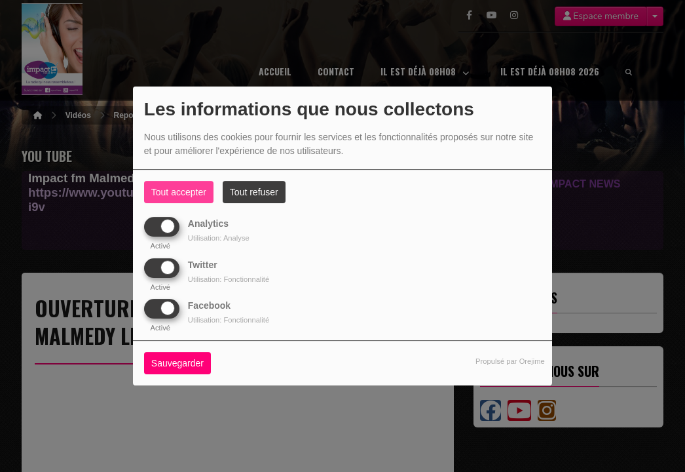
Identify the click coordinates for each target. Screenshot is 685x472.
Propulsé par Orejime (510, 361)
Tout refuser (254, 192)
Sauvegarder (177, 363)
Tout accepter (178, 192)
